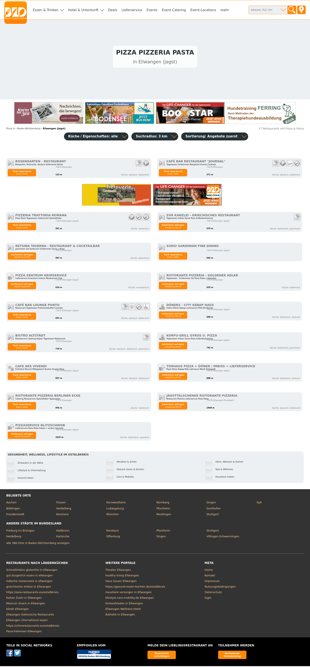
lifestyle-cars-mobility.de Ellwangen (129, 598)
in (10, 129)
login (208, 598)
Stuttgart (213, 515)
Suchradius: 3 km (151, 137)
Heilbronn (63, 531)
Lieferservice (132, 10)
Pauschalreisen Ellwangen (24, 632)
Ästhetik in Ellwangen (120, 615)
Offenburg (113, 537)
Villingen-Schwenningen (223, 537)
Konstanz (62, 515)
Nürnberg (162, 503)
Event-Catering (174, 10)
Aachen (11, 503)
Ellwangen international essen (26, 621)
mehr (224, 10)
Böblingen (13, 509)
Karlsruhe (62, 537)
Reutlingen (163, 515)
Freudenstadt (15, 515)
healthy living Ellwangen (122, 576)
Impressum (212, 582)
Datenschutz (213, 593)
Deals (112, 10)
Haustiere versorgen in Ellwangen (128, 593)
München (112, 515)
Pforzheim (163, 509)
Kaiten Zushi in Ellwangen (24, 598)
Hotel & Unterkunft (83, 10)
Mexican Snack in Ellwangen (25, 604)
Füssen (61, 503)
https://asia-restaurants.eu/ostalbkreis (32, 593)
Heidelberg (63, 509)
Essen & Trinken (45, 10)
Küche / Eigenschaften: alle (93, 137)
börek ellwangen (17, 610)
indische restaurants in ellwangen (29, 582)
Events (151, 10)
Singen (211, 503)
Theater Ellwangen (118, 571)
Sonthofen (213, 509)
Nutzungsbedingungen (220, 587)
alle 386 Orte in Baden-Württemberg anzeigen (38, 544)
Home (209, 571)
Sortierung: (211, 137)
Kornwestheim (116, 503)
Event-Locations (203, 10)
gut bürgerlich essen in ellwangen (29, 576)
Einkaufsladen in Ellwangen (124, 604)
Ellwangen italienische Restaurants (30, 615)
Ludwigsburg (115, 509)
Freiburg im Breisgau (20, 531)
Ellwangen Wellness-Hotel (123, 610)
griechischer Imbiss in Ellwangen (28, 587)
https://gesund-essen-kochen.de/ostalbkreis (135, 587)
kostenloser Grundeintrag (232, 655)
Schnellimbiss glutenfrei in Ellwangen (31, 571)
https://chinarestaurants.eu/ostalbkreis (32, 626)
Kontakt (210, 576)
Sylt (259, 503)
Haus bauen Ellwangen (121, 582)
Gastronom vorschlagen (162, 655)
